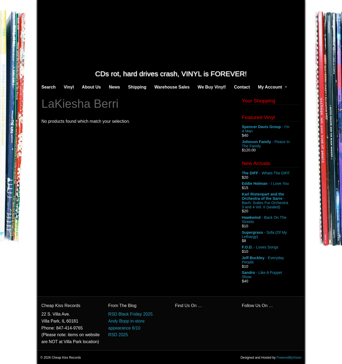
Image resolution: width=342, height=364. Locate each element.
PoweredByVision (289, 357)
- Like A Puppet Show (271, 275)
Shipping (137, 87)
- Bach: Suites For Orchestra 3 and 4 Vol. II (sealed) (271, 200)
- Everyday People (271, 260)
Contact (242, 87)
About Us (91, 87)
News (114, 87)
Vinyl (69, 87)
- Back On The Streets (271, 220)
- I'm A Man (271, 129)
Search (48, 87)
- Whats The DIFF (271, 173)
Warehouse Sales (172, 87)
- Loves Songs (271, 247)
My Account (270, 87)
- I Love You (271, 184)
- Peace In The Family (271, 144)
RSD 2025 (118, 334)
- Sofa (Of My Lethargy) (271, 235)
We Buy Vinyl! (212, 87)
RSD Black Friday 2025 (130, 314)
